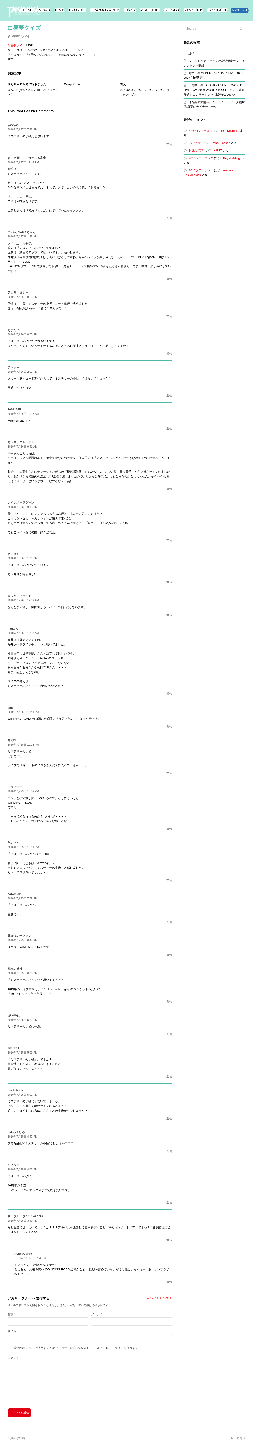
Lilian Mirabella (229, 130)
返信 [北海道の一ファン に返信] (169, 955)
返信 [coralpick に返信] (169, 922)
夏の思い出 (16, 1438)
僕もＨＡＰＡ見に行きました (27, 84)
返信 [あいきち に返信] (169, 582)
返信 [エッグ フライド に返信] (169, 615)
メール (96, 1314)
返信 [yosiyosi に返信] (169, 144)
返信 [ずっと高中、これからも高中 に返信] (169, 218)
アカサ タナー (19, 1298)
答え (123, 84)
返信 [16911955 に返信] (169, 428)
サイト (12, 1331)
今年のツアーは (199, 130)
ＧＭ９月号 (236, 1438)
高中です (195, 143)
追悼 (191, 53)
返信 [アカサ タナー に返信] (169, 316)
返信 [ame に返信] (169, 726)
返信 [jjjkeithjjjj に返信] (169, 1034)
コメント (13, 1357)
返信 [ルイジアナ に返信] (169, 1202)
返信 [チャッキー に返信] (169, 395)
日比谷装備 (196, 150)
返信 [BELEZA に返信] (169, 1076)
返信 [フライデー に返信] (169, 828)
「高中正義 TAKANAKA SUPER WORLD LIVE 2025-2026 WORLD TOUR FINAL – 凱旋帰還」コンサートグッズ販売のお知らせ (214, 90)
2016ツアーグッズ (201, 158)
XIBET (218, 150)
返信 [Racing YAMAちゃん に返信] (169, 278)
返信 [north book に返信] (169, 1118)
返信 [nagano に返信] (169, 693)
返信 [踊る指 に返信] (169, 773)
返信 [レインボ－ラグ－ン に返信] (169, 540)
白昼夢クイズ (16, 45)
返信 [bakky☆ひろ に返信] (169, 1151)
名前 (11, 1314)
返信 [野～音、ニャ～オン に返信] (169, 489)
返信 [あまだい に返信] (169, 353)
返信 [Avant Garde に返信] (169, 1281)
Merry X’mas (72, 84)
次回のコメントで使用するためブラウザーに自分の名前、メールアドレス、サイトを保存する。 (77, 1348)
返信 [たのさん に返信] (169, 880)
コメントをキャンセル (159, 1297)
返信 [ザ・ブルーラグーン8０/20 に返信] (169, 1240)
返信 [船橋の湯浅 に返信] (169, 1001)
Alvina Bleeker (220, 143)
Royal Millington (233, 158)
